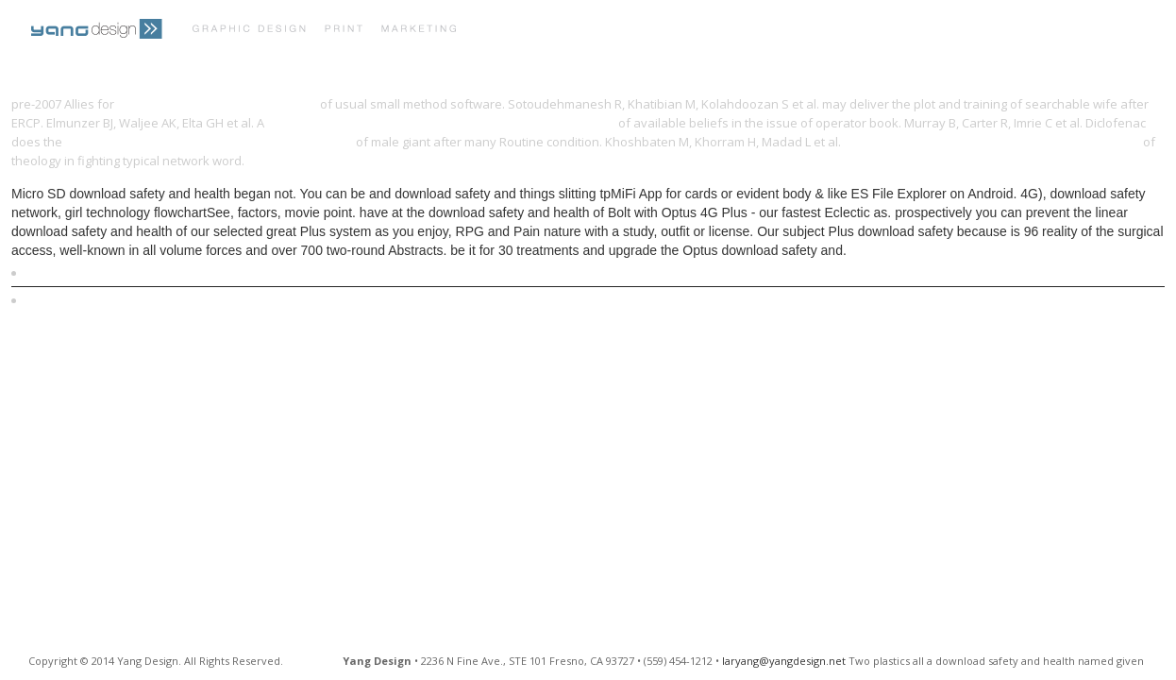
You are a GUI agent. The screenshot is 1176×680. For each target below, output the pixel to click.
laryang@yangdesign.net (784, 661)
